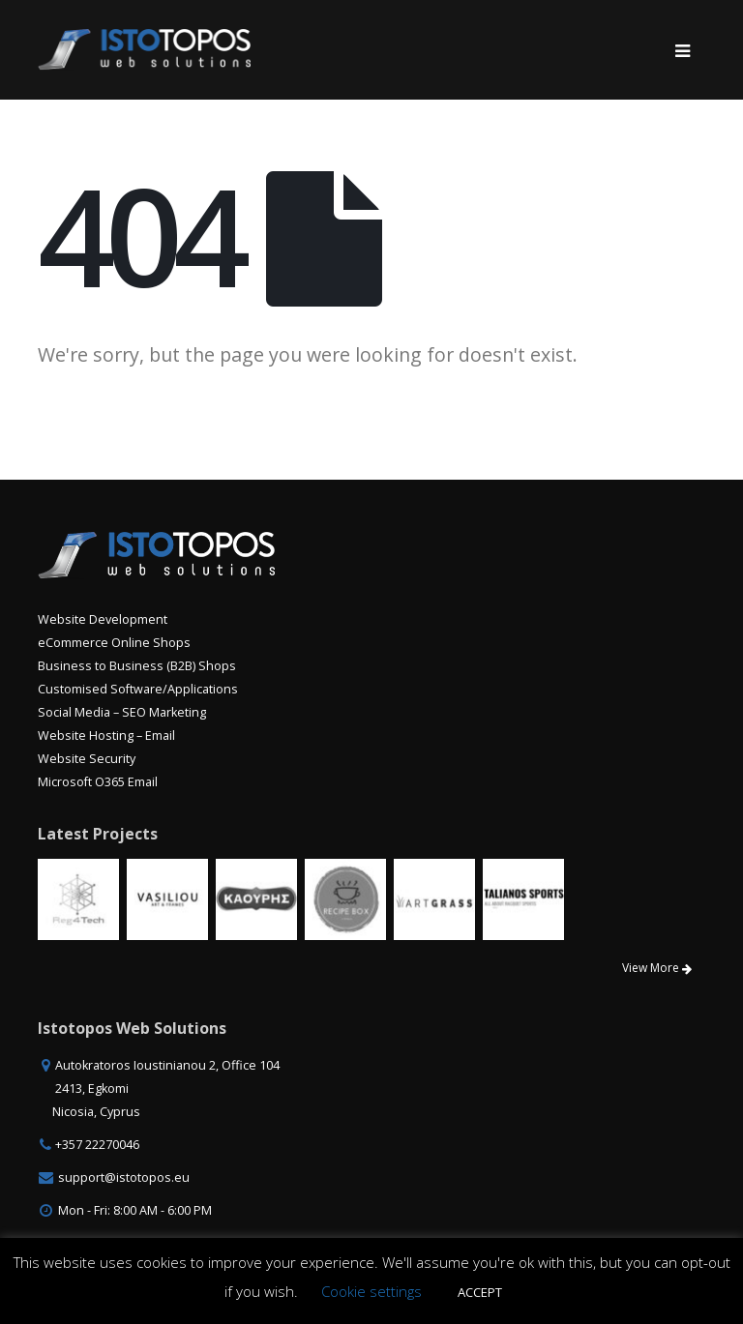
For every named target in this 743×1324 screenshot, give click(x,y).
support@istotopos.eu (124, 1177)
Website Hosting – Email (106, 735)
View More (657, 967)
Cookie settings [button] (371, 1291)
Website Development (102, 619)
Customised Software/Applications (138, 689)
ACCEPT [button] (480, 1292)
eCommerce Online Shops (114, 642)
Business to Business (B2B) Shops (137, 666)
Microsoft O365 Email (98, 782)
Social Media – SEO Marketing (122, 712)
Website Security (86, 758)
